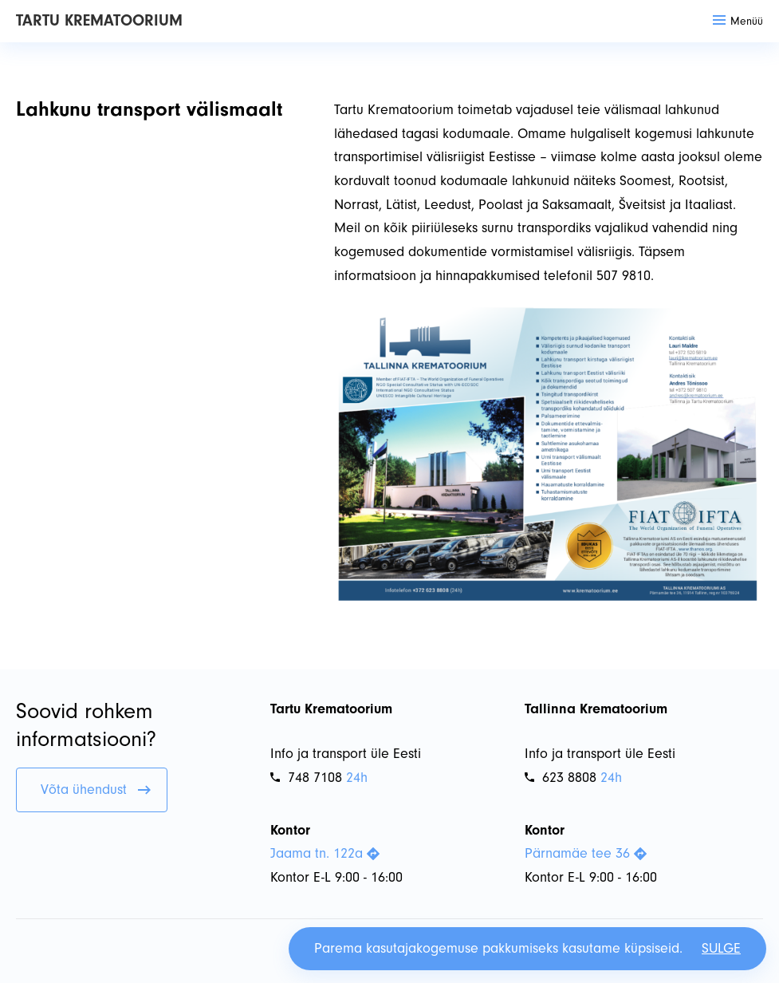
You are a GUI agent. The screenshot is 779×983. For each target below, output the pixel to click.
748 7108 (306, 777)
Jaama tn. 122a (325, 853)
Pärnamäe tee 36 (586, 853)
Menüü (738, 21)
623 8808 (560, 777)
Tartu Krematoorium (99, 20)
